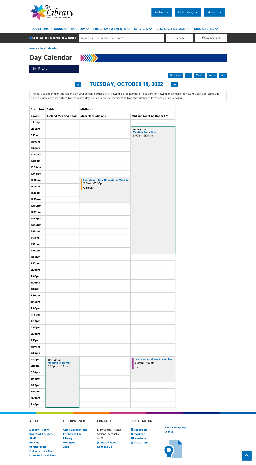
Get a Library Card (41, 451)
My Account (211, 38)
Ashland (159, 12)
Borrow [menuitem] (78, 29)
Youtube (138, 438)
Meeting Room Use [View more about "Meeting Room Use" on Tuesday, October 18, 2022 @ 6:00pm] (59, 363)
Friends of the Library (72, 436)
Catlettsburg (186, 12)
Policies (34, 442)
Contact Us (104, 447)
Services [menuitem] (141, 29)
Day (223, 75)
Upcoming (175, 75)
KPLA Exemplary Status (175, 429)
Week (212, 75)
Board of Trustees (41, 434)
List (188, 75)
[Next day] (174, 84)
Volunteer (70, 442)
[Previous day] (78, 84)
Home (33, 48)
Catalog (37, 38)
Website (70, 38)
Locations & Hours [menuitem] (47, 29)
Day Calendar (49, 48)
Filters (43, 68)
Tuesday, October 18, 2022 (126, 84)
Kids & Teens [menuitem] (204, 29)
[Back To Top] (247, 456)
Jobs (66, 447)
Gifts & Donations (75, 430)
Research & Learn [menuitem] (170, 29)
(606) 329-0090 (106, 442)
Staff (32, 438)
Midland (212, 12)
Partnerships (37, 447)
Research (54, 38)
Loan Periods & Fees (42, 455)
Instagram (139, 442)
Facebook (139, 430)
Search (180, 38)
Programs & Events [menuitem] (109, 29)
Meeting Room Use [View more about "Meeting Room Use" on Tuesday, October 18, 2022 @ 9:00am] (144, 132)
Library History (39, 430)
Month (199, 75)
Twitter (138, 434)
